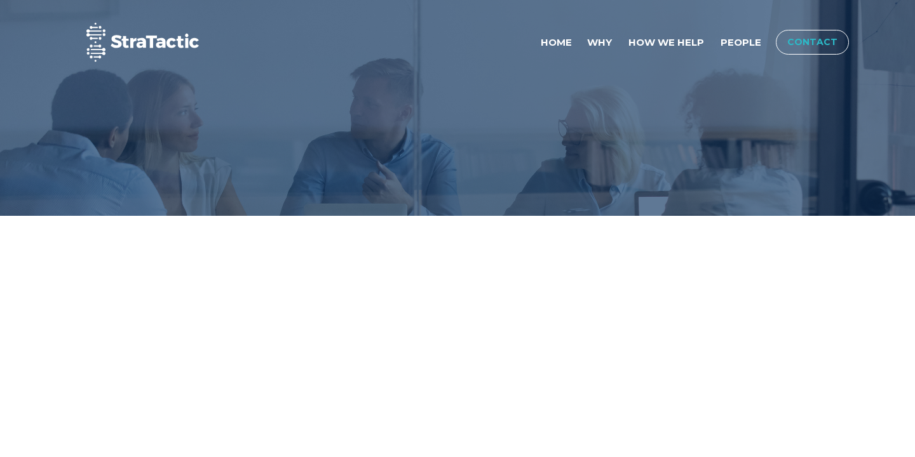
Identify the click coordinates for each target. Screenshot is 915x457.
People (741, 42)
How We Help (666, 42)
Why (599, 42)
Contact (812, 42)
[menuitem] (556, 42)
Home (556, 42)
